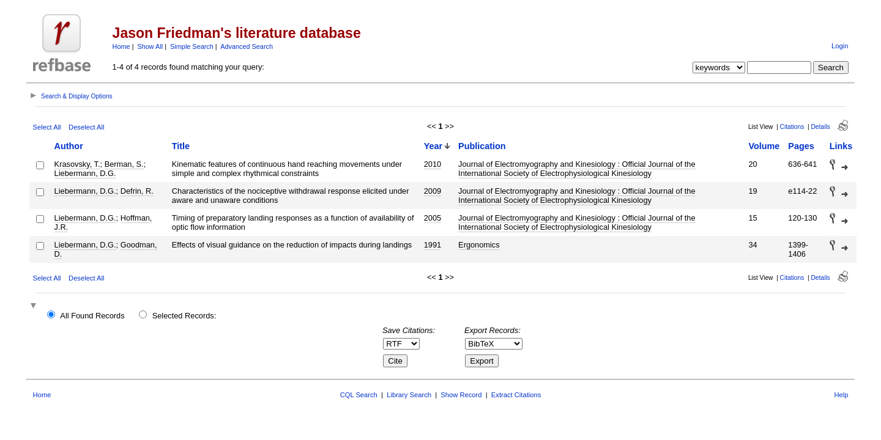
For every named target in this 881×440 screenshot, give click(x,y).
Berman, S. (124, 164)
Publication (482, 146)
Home (121, 46)
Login (839, 46)
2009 (432, 191)
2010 (432, 164)
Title (181, 146)
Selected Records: (184, 315)
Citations (792, 126)
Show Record (461, 394)
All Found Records (92, 315)
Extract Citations (516, 394)
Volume (763, 146)
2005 (432, 217)
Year (433, 146)
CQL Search (358, 394)
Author (68, 146)
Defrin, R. (137, 191)
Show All (150, 46)
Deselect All (86, 127)
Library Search (409, 394)
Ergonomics (479, 244)
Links (841, 146)
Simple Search (192, 46)
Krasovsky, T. (77, 164)
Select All (47, 127)
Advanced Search (246, 46)
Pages (801, 146)
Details (820, 126)
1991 (432, 244)
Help (841, 394)
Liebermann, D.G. (85, 173)
